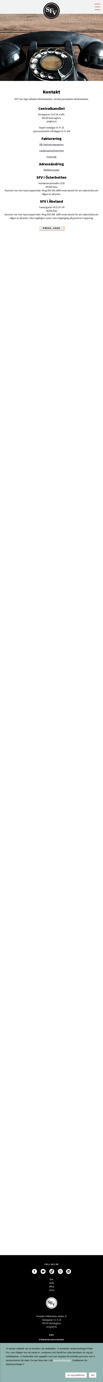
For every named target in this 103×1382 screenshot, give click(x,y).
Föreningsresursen (51, 1339)
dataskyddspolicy (62, 1360)
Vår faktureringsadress (51, 144)
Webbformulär (51, 169)
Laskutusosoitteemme (51, 150)
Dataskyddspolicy (51, 1280)
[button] (97, 6)
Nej (92, 1375)
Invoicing (51, 156)
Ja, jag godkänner (76, 1375)
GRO (51, 1335)
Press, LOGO (51, 228)
